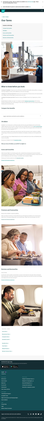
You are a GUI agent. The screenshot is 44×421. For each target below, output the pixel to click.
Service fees (4, 331)
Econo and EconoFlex (7, 33)
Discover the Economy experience (7, 160)
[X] (28, 414)
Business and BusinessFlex (8, 37)
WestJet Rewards (5, 348)
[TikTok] (41, 414)
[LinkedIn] (36, 414)
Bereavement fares (6, 334)
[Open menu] (42, 10)
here (30, 6)
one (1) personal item (38, 126)
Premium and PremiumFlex (8, 35)
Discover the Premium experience (7, 219)
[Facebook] (33, 414)
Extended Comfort (17, 140)
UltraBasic (5, 30)
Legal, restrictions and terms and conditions (11, 414)
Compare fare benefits (7, 28)
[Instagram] (30, 414)
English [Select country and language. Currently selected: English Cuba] (4, 372)
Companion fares (5, 336)
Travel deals (4, 345)
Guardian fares (5, 343)
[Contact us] (3, 374)
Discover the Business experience (7, 279)
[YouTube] (38, 414)
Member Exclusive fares (29, 101)
